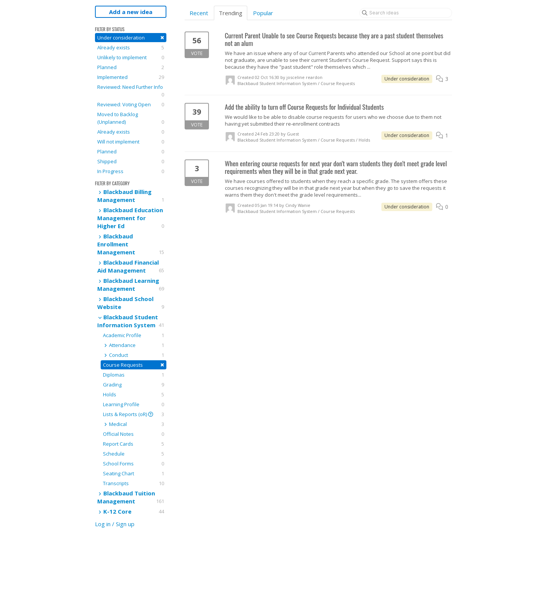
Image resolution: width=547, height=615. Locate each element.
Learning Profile (133, 404)
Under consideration (130, 37)
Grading (133, 384)
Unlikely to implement (130, 57)
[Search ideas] (405, 13)
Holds (133, 394)
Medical (133, 424)
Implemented (130, 77)
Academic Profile (133, 335)
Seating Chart (133, 473)
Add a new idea (130, 12)
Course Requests (133, 364)
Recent (199, 13)
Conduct (133, 355)
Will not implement (130, 141)
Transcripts (133, 483)
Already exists (130, 47)
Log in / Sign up (114, 524)
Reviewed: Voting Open (130, 104)
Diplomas (133, 374)
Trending (230, 13)
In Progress (130, 171)
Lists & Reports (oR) (133, 414)
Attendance (133, 345)
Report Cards (133, 444)
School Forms (133, 463)
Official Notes (133, 434)
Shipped (130, 161)
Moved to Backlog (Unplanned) (130, 118)
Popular (263, 13)
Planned (130, 67)
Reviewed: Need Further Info (130, 91)
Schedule (133, 453)
